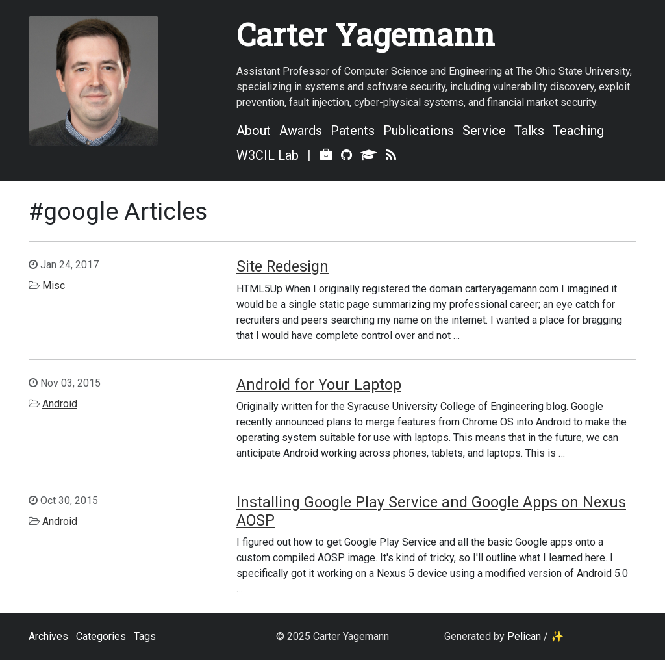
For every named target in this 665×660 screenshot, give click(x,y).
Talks (529, 130)
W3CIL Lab (267, 155)
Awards (300, 130)
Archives (48, 636)
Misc (53, 285)
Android (59, 404)
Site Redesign (282, 266)
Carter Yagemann (365, 34)
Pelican (524, 636)
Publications (418, 130)
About (253, 130)
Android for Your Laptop (318, 384)
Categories (101, 636)
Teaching (578, 130)
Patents (353, 130)
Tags (145, 636)
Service (484, 130)
